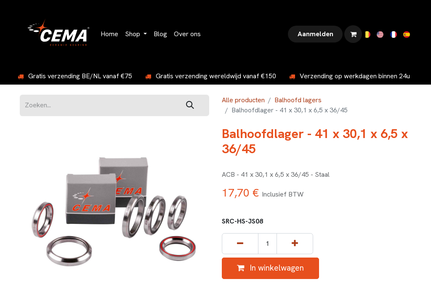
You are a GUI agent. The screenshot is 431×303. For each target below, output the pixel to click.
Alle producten (243, 100)
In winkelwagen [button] (270, 268)
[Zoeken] (190, 105)
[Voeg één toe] (295, 244)
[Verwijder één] (240, 244)
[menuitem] (109, 34)
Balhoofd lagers (298, 100)
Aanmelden (315, 33)
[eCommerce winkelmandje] (353, 34)
